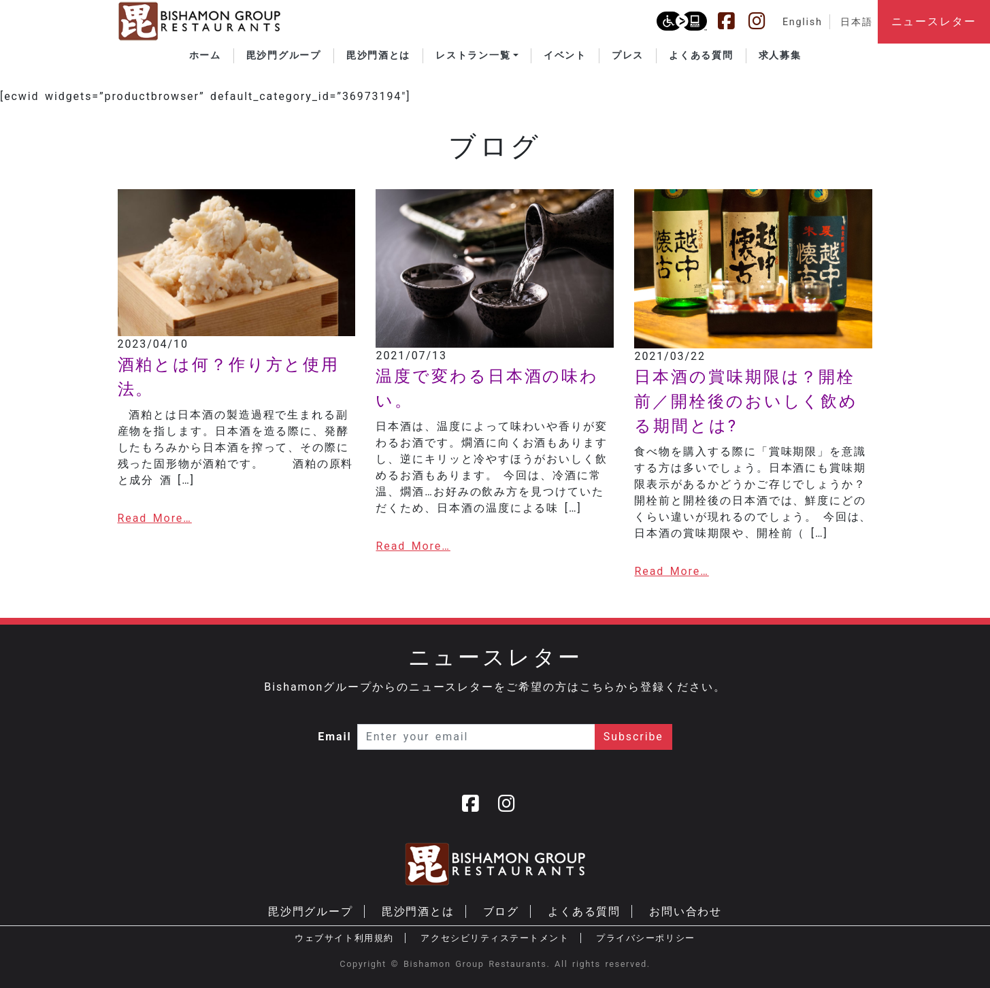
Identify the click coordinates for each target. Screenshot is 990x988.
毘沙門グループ (310, 911)
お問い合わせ (686, 911)
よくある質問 (584, 911)
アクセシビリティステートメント (494, 938)
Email (335, 736)
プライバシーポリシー (645, 938)
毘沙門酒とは (418, 911)
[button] (477, 55)
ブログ (501, 911)
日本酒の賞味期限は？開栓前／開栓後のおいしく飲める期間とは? (746, 401)
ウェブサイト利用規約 (344, 938)
